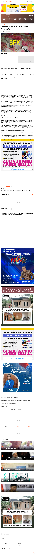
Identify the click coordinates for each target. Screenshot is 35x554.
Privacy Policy (19, 543)
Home (2, 24)
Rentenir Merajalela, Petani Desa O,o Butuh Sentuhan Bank (13, 448)
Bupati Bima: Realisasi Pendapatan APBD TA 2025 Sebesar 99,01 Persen (16, 490)
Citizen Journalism (4, 543)
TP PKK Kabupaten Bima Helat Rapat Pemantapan (12, 469)
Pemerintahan (6, 24)
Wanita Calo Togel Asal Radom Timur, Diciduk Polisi (12, 480)
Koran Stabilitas (10, 1)
